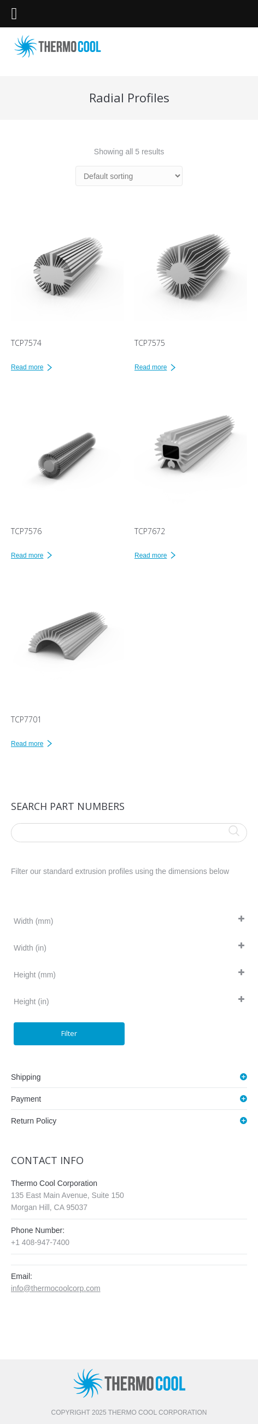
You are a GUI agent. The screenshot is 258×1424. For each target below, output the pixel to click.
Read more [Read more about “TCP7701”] (27, 744)
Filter (69, 1033)
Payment (26, 1099)
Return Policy (33, 1120)
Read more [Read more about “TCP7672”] (150, 555)
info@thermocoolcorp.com (56, 1288)
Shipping (26, 1077)
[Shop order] (129, 176)
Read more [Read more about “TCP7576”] (27, 555)
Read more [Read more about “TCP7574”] (27, 367)
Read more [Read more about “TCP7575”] (150, 367)
